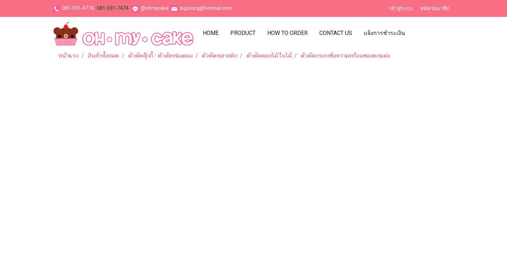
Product (243, 33)
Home (211, 33)
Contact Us (335, 33)
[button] (417, 33)
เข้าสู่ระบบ (401, 8)
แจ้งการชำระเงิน (384, 33)
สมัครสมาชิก (435, 8)
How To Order (287, 33)
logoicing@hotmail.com (206, 8)
